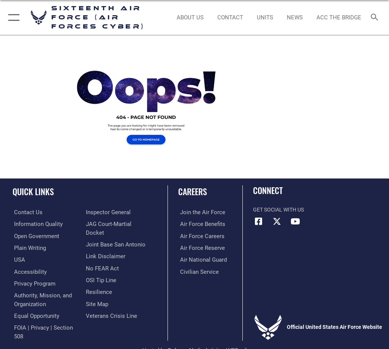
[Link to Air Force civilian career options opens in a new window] (195, 270)
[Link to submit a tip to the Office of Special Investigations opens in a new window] (100, 282)
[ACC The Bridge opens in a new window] (338, 17)
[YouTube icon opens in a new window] (295, 221)
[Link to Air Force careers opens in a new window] (198, 235)
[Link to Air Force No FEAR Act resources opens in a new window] (101, 270)
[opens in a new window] (36, 224)
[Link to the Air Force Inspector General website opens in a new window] (107, 224)
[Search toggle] (376, 17)
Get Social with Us (278, 210)
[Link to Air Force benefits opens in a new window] (199, 224)
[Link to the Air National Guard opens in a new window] (200, 259)
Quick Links (33, 191)
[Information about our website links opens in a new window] (103, 259)
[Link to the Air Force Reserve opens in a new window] (198, 247)
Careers (192, 191)
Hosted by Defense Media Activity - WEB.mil (194, 332)
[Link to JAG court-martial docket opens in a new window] (116, 235)
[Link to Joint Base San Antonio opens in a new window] (113, 247)
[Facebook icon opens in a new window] (258, 221)
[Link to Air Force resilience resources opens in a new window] (97, 294)
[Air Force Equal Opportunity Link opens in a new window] (34, 313)
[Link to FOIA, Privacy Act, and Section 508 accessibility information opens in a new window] (118, 212)
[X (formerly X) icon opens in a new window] (277, 221)
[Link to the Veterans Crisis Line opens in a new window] (109, 317)
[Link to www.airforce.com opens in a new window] (198, 212)
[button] (12, 17)
